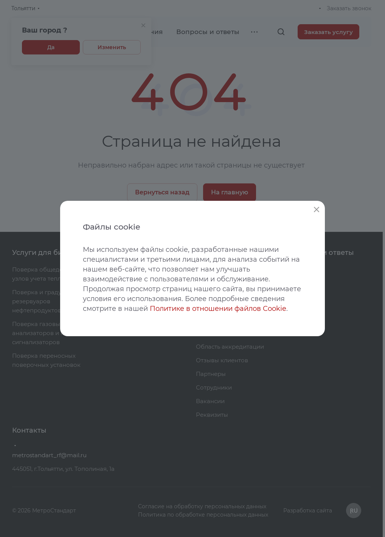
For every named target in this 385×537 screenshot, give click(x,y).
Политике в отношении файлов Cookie (218, 308)
